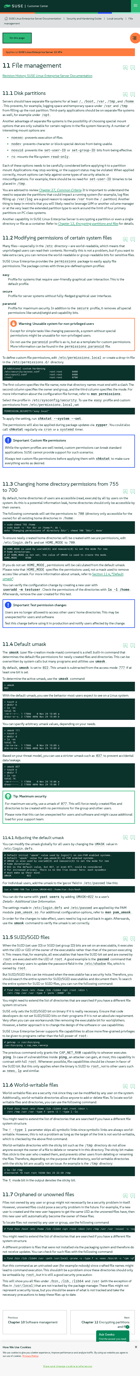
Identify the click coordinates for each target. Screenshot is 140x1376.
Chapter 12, (88, 223)
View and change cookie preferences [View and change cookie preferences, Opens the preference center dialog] (67, 1366)
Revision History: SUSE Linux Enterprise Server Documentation (47, 76)
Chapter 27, (60, 190)
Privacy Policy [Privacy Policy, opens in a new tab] (30, 1356)
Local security (115, 18)
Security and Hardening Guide (84, 18)
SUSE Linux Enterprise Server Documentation (35, 18)
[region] (70, 1359)
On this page (17, 37)
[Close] (136, 1347)
